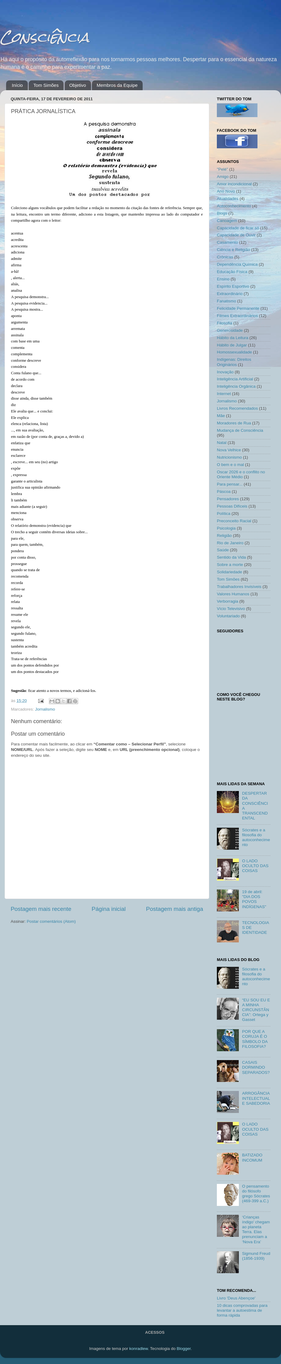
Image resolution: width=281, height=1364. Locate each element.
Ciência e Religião (233, 249)
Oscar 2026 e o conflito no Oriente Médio (241, 474)
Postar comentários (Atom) (51, 921)
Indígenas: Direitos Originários (234, 362)
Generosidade (230, 330)
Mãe (221, 415)
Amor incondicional (234, 184)
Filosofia (224, 323)
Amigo (222, 176)
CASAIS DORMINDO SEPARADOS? (256, 1067)
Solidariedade (229, 572)
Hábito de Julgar (232, 345)
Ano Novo (226, 191)
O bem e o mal (230, 464)
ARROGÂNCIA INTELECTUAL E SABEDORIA (256, 1098)
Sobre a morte (230, 564)
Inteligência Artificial (235, 379)
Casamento (227, 242)
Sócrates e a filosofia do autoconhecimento (256, 837)
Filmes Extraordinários (237, 315)
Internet (224, 393)
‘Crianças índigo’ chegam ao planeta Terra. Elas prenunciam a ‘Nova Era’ (256, 1229)
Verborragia (227, 601)
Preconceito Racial (234, 521)
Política (223, 513)
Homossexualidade (234, 352)
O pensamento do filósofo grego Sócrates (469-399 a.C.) (256, 1193)
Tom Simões (46, 85)
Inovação (225, 372)
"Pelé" (222, 169)
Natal (222, 442)
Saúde (223, 550)
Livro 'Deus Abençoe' (236, 1298)
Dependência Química (237, 264)
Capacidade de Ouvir (236, 235)
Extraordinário (230, 293)
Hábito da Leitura (232, 337)
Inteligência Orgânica (236, 386)
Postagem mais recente (41, 909)
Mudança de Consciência (240, 430)
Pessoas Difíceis (232, 506)
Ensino (223, 279)
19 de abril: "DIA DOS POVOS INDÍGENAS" (254, 899)
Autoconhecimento (234, 206)
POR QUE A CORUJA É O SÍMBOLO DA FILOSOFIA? (254, 1039)
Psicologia (226, 528)
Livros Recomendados (237, 408)
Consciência (44, 37)
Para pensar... (230, 484)
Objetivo (77, 85)
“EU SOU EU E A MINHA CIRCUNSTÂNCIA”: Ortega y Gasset (256, 1010)
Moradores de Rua (234, 423)
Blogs (222, 213)
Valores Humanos (233, 594)
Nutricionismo (229, 457)
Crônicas (225, 257)
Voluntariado (228, 616)
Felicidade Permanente (238, 308)
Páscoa (224, 491)
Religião (224, 535)
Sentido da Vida (231, 557)
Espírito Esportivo (233, 286)
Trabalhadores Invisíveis (239, 586)
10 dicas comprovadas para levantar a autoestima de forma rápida (242, 1310)
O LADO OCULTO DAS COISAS (255, 866)
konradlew (138, 1348)
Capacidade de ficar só (238, 228)
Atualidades (228, 198)
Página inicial (109, 909)
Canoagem (227, 220)
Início (17, 85)
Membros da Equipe (117, 85)
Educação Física (232, 271)
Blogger (184, 1348)
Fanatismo (226, 301)
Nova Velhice (229, 450)
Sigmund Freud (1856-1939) (256, 1256)
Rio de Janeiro (230, 543)
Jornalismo (45, 709)
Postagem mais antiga (174, 909)
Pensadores (228, 499)
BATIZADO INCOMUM (252, 1157)
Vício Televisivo (231, 608)
